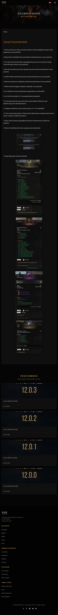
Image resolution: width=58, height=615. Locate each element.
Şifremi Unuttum (5, 577)
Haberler (4, 533)
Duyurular (4, 562)
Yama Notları (5, 552)
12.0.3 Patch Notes (10, 401)
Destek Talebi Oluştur (7, 593)
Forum (3, 589)
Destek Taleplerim (6, 596)
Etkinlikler (4, 559)
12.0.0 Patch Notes (10, 486)
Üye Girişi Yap (5, 574)
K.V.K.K (3, 543)
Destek (3, 540)
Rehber (3, 536)
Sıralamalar (4, 529)
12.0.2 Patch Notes (10, 429)
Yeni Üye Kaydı (5, 570)
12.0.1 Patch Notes (10, 458)
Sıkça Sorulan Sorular (7, 586)
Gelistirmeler (5, 555)
